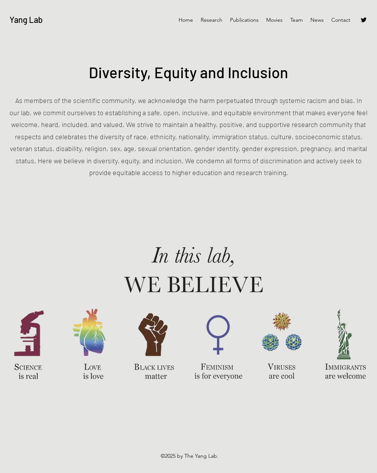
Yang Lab (26, 19)
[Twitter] (363, 20)
